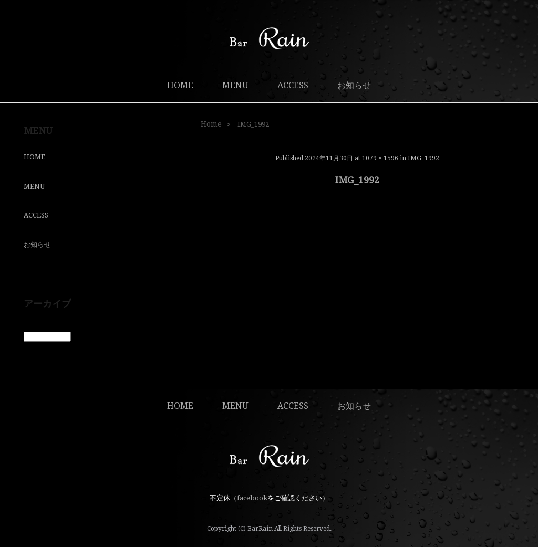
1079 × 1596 (380, 158)
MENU (235, 85)
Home (211, 124)
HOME (180, 85)
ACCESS (292, 85)
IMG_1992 (423, 158)
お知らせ (354, 85)
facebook (252, 498)
